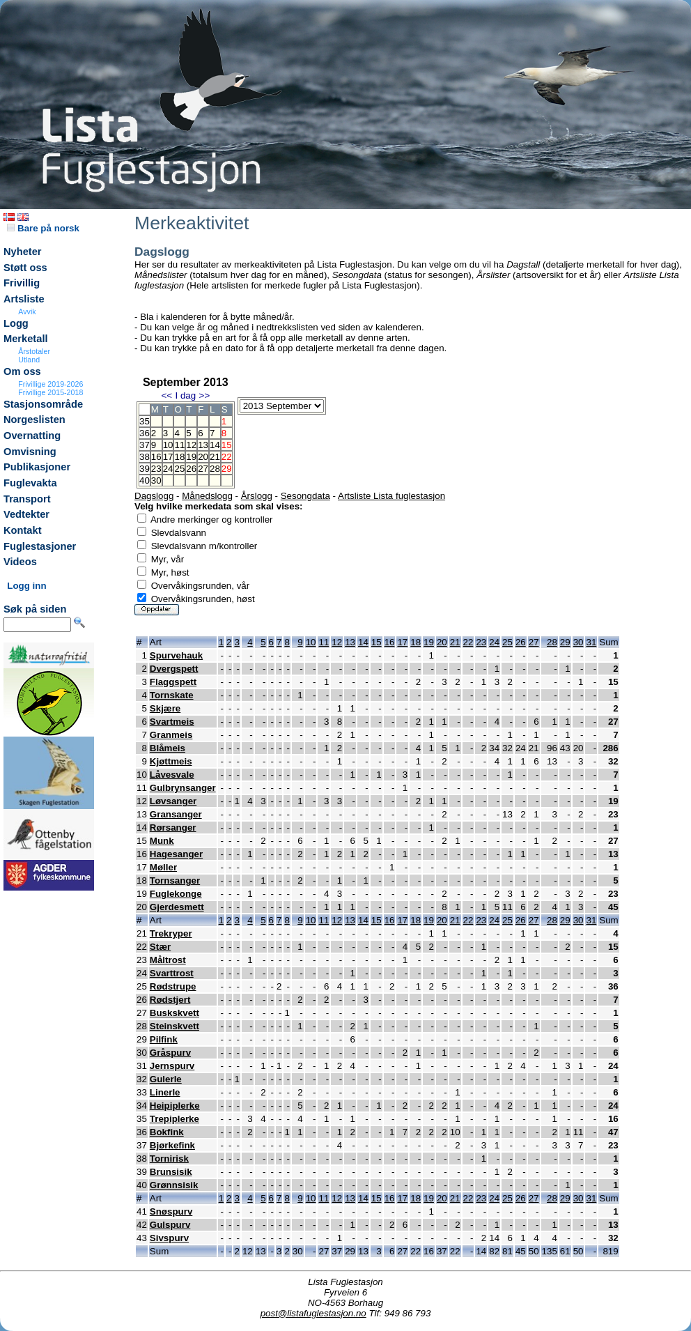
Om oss (22, 371)
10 (168, 445)
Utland (29, 359)
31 (591, 642)
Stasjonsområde (43, 404)
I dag (185, 395)
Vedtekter (26, 514)
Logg (16, 323)
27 (203, 468)
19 (191, 457)
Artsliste (24, 299)
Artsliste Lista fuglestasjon (391, 496)
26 (191, 468)
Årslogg (256, 496)
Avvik (27, 311)
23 (156, 468)
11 (179, 445)
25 (179, 468)
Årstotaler (34, 351)
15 (376, 642)
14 (215, 445)
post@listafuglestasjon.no (313, 1313)
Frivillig (21, 282)
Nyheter (22, 251)
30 (156, 480)
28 (215, 468)
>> (204, 395)
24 (168, 468)
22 (468, 642)
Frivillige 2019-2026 (50, 384)
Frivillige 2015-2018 (50, 392)
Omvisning (29, 451)
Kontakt (22, 530)
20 (203, 457)
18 (179, 457)
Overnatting (32, 435)
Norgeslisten (34, 419)
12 (191, 445)
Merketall (25, 338)
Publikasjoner (36, 466)
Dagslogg (153, 496)
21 (215, 457)
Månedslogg (207, 496)
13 (203, 445)
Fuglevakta (30, 482)
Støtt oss (25, 267)
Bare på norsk (43, 228)
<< (166, 395)
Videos (20, 561)
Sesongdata (305, 496)
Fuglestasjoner (39, 546)
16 (156, 457)
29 (565, 642)
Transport (27, 499)
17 (168, 457)
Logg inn (26, 585)
